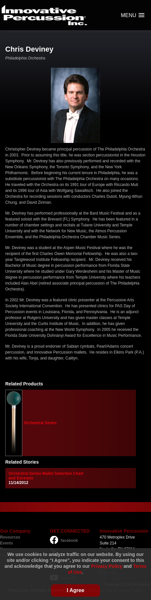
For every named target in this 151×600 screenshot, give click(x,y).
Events (6, 543)
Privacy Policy (106, 566)
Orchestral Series (40, 423)
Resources (10, 537)
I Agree (75, 590)
